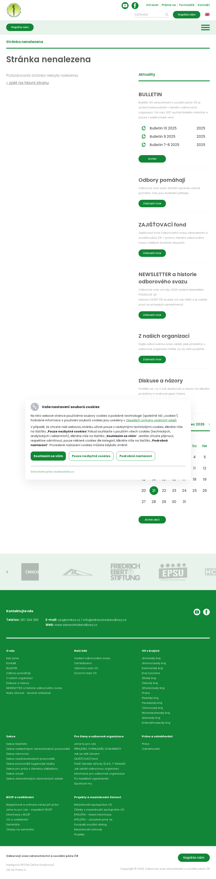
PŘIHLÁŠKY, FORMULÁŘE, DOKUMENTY (97, 749)
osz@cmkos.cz (69, 620)
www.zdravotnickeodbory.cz (76, 625)
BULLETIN (11, 668)
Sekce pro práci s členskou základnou (32, 769)
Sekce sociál (14, 774)
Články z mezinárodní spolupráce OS (99, 810)
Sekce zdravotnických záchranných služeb (34, 779)
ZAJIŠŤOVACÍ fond (86, 759)
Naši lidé (80, 651)
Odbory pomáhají (18, 673)
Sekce (10, 736)
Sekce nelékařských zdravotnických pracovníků (38, 749)
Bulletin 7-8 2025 (177, 144)
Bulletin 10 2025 (177, 128)
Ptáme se (169, 5)
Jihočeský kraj (151, 658)
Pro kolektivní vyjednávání (91, 779)
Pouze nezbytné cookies (91, 456)
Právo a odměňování (157, 736)
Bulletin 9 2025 (177, 136)
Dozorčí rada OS (85, 673)
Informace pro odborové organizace (99, 774)
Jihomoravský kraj (154, 663)
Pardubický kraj (152, 703)
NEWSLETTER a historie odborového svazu (34, 688)
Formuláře (186, 5)
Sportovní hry (83, 784)
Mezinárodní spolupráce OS (93, 805)
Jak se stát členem (87, 754)
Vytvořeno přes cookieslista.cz (52, 471)
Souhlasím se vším (48, 456)
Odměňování (151, 749)
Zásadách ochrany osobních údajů (151, 420)
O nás (10, 651)
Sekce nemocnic (17, 754)
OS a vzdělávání (17, 820)
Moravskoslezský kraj (156, 713)
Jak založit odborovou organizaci (96, 769)
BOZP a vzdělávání (20, 797)
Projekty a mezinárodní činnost (97, 797)
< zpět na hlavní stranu (27, 82)
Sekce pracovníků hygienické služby (30, 764)
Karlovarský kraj (152, 668)
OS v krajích (150, 651)
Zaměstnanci (83, 663)
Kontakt (204, 5)
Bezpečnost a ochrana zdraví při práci (32, 805)
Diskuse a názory (17, 683)
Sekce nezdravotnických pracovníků (30, 759)
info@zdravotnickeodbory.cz (104, 620)
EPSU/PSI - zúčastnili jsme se (93, 820)
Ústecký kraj (150, 683)
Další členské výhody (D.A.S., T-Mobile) (99, 764)
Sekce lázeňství (16, 744)
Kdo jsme (12, 658)
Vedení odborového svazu (92, 658)
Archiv (152, 159)
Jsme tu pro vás (85, 744)
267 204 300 (29, 620)
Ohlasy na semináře (20, 829)
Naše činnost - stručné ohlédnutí (28, 693)
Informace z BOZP (18, 815)
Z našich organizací (19, 678)
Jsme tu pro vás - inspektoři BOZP (29, 810)
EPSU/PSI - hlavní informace (92, 815)
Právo (146, 744)
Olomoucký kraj (152, 708)
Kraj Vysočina (151, 673)
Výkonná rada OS (86, 668)
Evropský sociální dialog (90, 824)
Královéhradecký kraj (156, 723)
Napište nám (186, 15)
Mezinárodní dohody (88, 829)
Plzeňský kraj (150, 698)
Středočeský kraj (153, 688)
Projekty (79, 834)
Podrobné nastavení (135, 456)
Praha (146, 693)
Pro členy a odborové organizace (99, 736)
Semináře (13, 824)
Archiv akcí (152, 520)
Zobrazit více (152, 203)
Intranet (152, 5)
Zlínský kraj (149, 678)
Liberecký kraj (151, 718)
